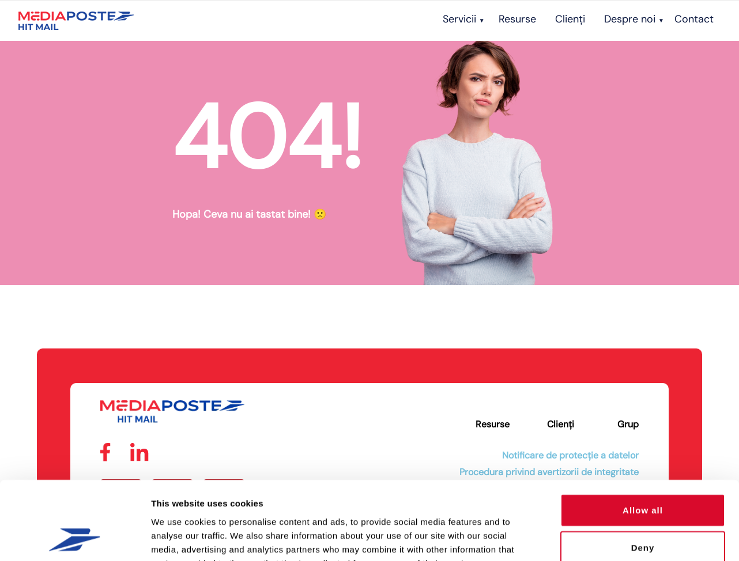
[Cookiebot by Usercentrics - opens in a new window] (74, 538)
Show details (605, 538)
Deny (643, 477)
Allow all (643, 439)
